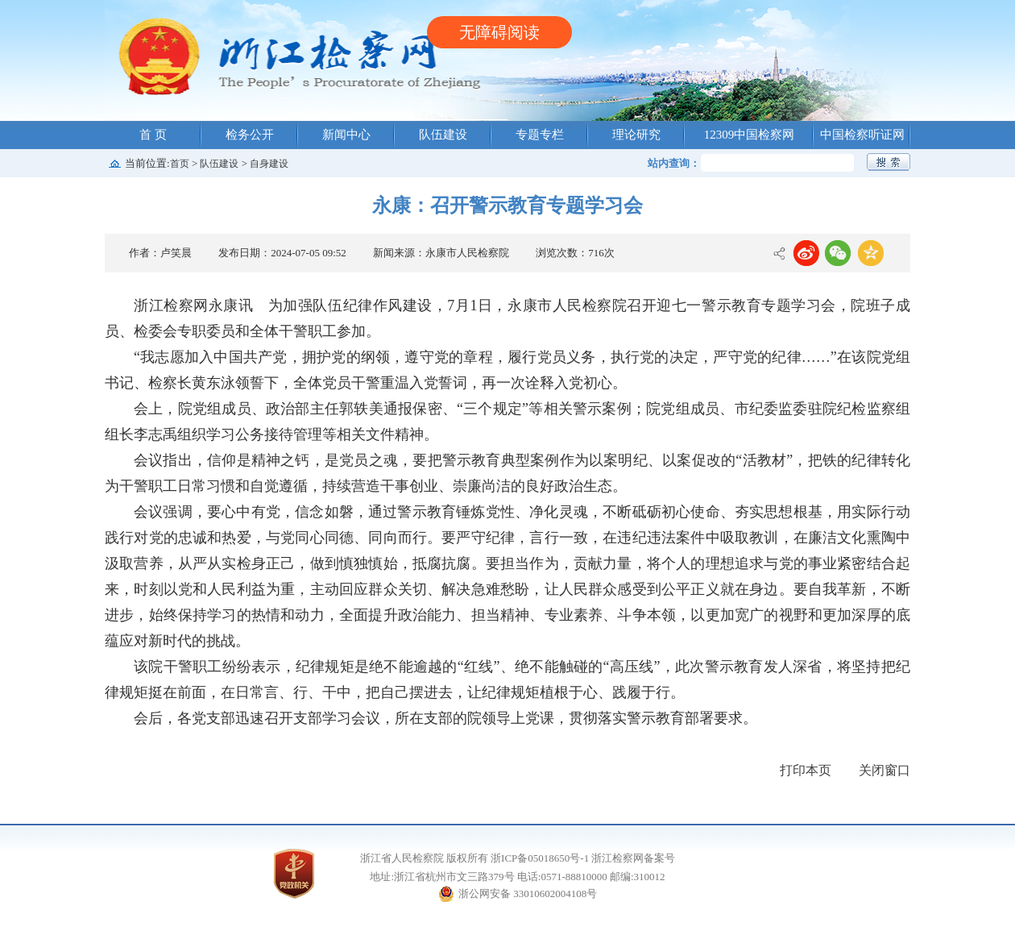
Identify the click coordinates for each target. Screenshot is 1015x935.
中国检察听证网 (862, 134)
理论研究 (636, 134)
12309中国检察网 (749, 134)
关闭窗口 (884, 770)
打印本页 (805, 770)
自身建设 (269, 163)
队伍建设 (443, 134)
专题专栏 (540, 134)
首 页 (153, 134)
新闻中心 (346, 134)
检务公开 (250, 134)
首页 (179, 163)
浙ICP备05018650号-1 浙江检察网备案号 (583, 858)
